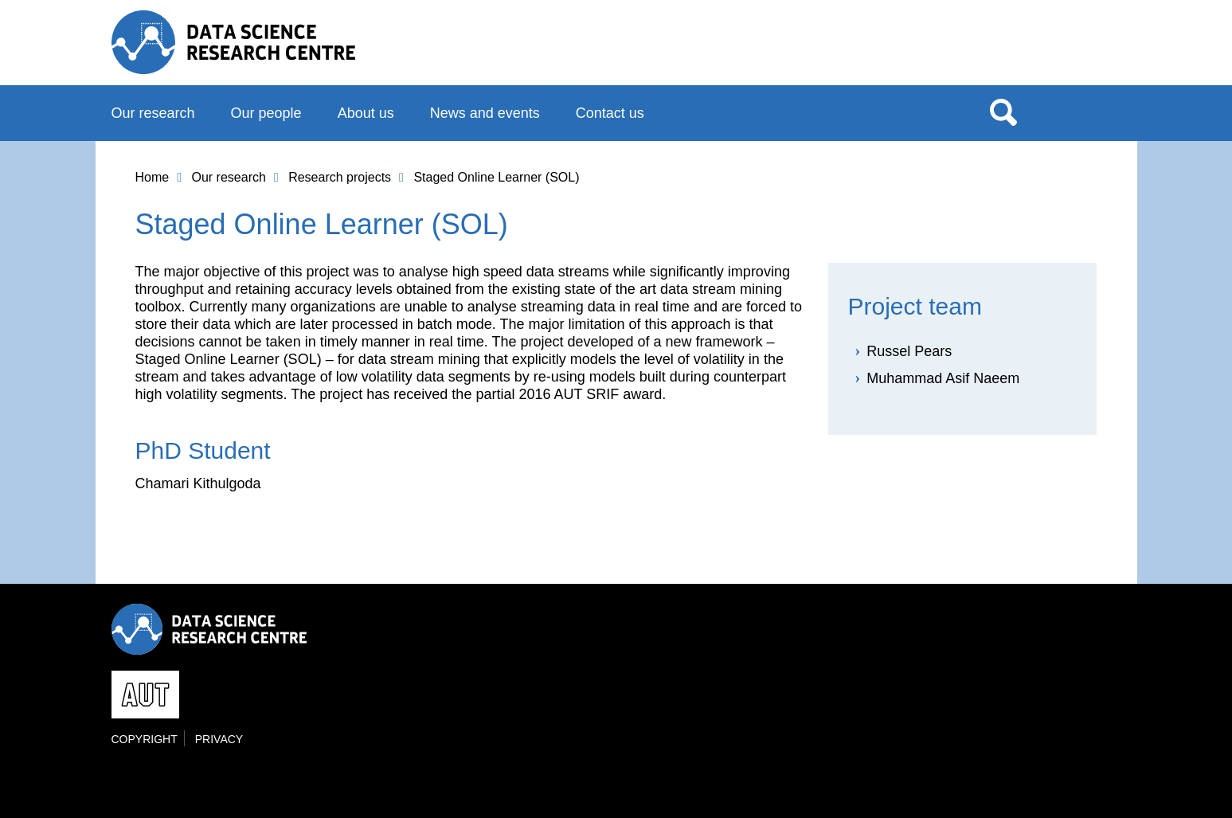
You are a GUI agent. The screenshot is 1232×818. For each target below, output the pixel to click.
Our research (153, 113)
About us (366, 113)
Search (1003, 111)
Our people (266, 113)
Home (152, 177)
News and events (485, 113)
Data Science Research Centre (233, 42)
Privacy (219, 739)
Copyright (144, 739)
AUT (1088, 48)
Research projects (339, 177)
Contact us (610, 113)
